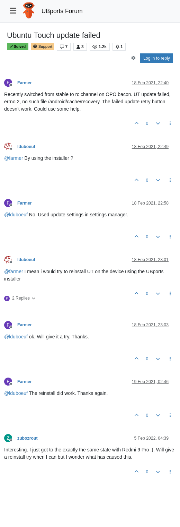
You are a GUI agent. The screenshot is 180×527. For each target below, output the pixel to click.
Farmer (24, 82)
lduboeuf (26, 146)
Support (42, 46)
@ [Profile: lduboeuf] (16, 214)
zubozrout (27, 438)
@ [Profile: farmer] (13, 158)
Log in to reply (156, 58)
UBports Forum (62, 11)
